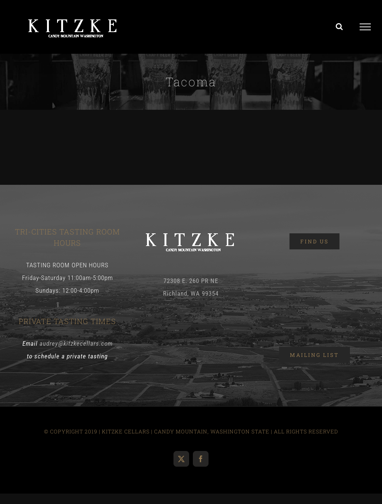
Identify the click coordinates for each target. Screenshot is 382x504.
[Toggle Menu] (365, 27)
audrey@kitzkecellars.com (76, 343)
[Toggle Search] (339, 26)
